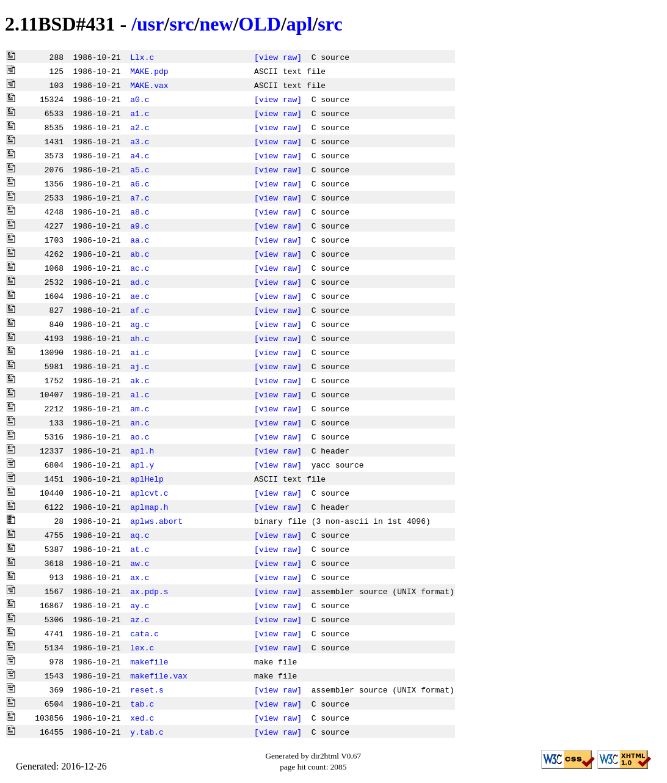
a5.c (139, 169)
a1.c (139, 113)
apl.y (142, 464)
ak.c (139, 380)
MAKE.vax (149, 84)
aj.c (139, 366)
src (181, 24)
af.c (139, 309)
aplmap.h (149, 506)
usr (150, 24)
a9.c (139, 225)
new (216, 24)
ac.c (139, 267)
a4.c (139, 155)
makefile (149, 661)
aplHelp (147, 478)
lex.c (142, 647)
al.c (139, 394)
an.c (139, 422)
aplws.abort (156, 520)
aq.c (139, 534)
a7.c (139, 197)
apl (299, 24)
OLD (260, 24)
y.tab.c (147, 731)
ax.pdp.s (149, 591)
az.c (139, 619)
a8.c (139, 211)
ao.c (139, 436)
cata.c (144, 633)
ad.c (139, 281)
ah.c (139, 338)
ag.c (139, 323)
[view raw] (278, 56)
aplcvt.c (149, 492)
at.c (139, 548)
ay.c (139, 605)
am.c (139, 408)
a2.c (139, 127)
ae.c (139, 295)
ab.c (139, 253)
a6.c (139, 183)
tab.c (142, 703)
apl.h (142, 450)
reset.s (147, 689)
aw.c (139, 562)
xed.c (142, 717)
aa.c (139, 239)
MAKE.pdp (149, 70)
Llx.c (142, 56)
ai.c (139, 352)
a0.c (139, 99)
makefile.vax (159, 675)
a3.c (139, 141)
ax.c (139, 577)
